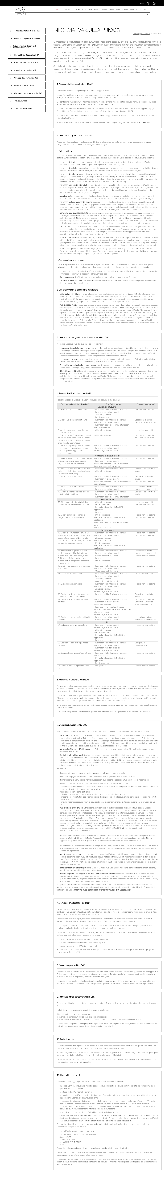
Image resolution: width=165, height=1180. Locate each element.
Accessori (144, 9)
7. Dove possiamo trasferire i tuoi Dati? (26, 78)
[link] (20, 9)
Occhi (111, 9)
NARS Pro (134, 9)
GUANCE (97, 9)
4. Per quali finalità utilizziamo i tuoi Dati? (26, 55)
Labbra (104, 9)
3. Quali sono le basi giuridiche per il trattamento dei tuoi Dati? (24, 46)
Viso (90, 9)
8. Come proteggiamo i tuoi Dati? (24, 85)
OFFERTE (57, 9)
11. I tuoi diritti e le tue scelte (22, 108)
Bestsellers (67, 9)
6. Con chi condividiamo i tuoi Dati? (25, 70)
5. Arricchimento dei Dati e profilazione (26, 62)
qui (92, 1131)
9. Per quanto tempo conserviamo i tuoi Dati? (28, 93)
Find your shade (122, 9)
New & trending (80, 9)
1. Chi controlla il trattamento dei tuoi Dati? (27, 31)
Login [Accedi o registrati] (141, 3)
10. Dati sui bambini (20, 101)
